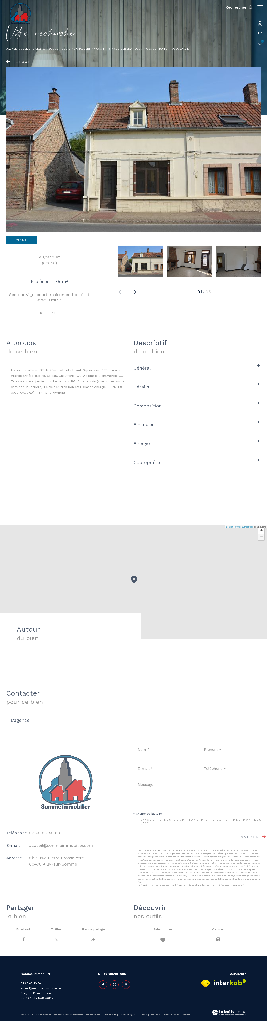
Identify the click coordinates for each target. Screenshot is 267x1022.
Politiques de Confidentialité (186, 885)
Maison (99, 48)
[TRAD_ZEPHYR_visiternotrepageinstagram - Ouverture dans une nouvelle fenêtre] (125, 985)
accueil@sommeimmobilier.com (61, 845)
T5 (109, 48)
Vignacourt (82, 48)
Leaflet (229, 527)
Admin (143, 1016)
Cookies (186, 1016)
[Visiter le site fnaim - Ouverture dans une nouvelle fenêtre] (205, 984)
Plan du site (110, 1016)
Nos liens (155, 1016)
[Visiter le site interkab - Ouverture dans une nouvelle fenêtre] (230, 983)
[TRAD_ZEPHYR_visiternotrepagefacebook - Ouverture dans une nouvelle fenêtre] (102, 985)
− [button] (261, 537)
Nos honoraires (93, 1016)
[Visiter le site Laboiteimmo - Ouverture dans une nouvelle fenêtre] (229, 1014)
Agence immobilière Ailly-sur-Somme (32, 48)
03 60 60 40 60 (44, 832)
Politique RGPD (171, 1016)
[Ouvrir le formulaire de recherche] (237, 7)
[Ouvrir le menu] (260, 7)
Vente (66, 48)
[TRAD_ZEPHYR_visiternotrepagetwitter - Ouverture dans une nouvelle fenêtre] (114, 985)
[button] (134, 292)
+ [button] (261, 531)
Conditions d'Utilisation (216, 885)
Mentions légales (128, 1016)
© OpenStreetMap (244, 527)
